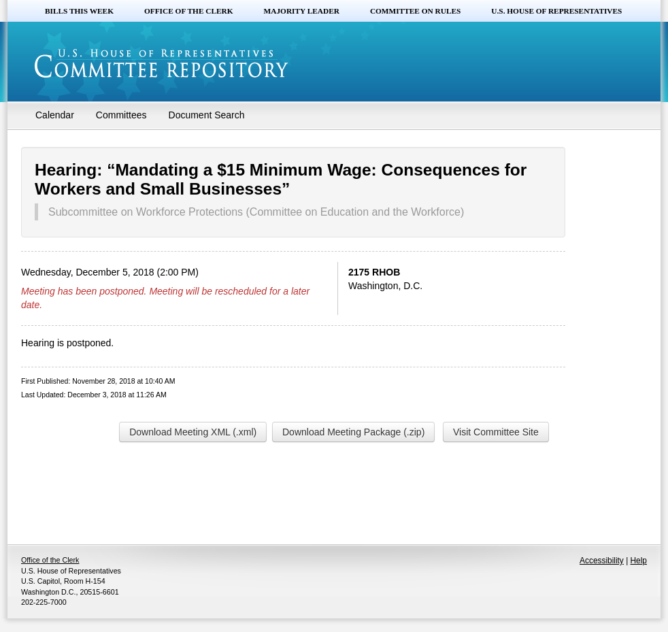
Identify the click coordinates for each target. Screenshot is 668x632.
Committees (121, 115)
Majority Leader (301, 11)
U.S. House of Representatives (556, 11)
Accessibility (602, 560)
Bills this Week (79, 11)
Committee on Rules (415, 11)
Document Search (207, 115)
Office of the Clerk (188, 11)
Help (639, 560)
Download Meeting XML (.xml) (192, 432)
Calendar (54, 115)
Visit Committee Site (496, 432)
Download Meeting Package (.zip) (353, 432)
